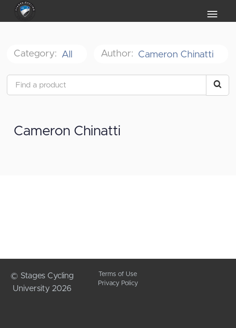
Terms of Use (117, 274)
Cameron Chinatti (177, 54)
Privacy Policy (118, 283)
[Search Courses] (217, 85)
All (68, 54)
